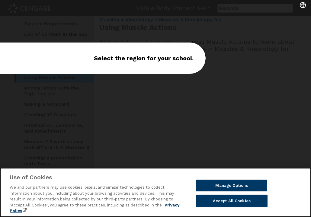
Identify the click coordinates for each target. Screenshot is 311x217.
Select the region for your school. (144, 58)
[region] (155, 192)
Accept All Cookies (232, 201)
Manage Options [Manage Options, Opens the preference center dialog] (231, 185)
